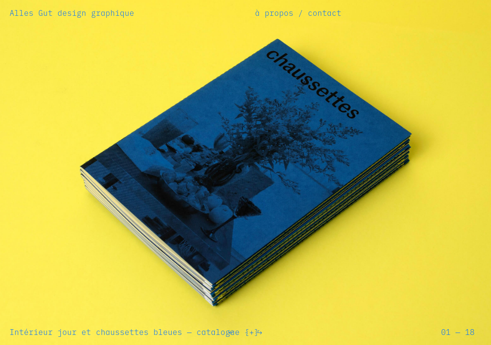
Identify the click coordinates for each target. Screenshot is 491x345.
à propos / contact (298, 13)
